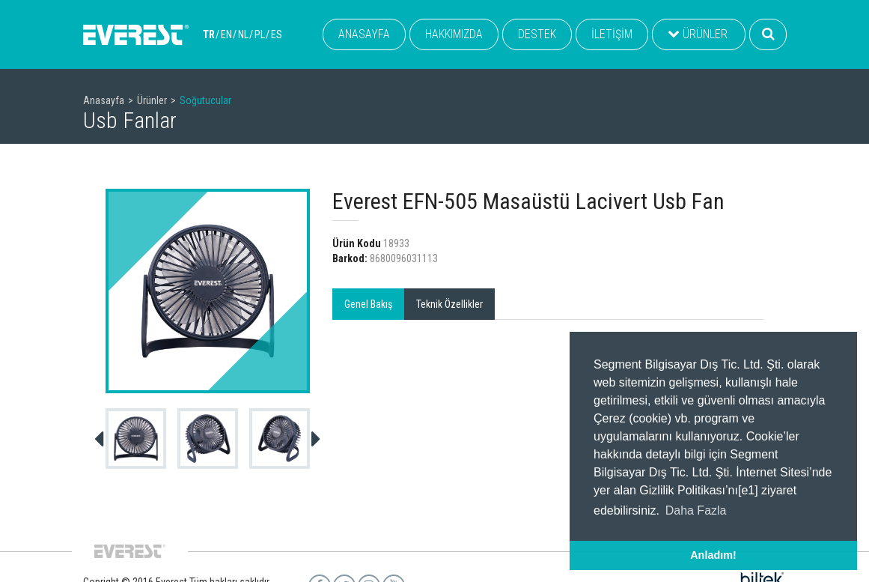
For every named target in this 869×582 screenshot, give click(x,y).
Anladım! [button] (713, 555)
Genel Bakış (368, 304)
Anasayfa (103, 100)
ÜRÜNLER (698, 34)
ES (276, 34)
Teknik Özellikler (449, 304)
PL (259, 34)
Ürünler (152, 100)
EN (226, 34)
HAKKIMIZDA (454, 34)
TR (209, 34)
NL (243, 34)
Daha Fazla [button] (696, 510)
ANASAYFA (364, 34)
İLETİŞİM (611, 34)
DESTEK (537, 34)
